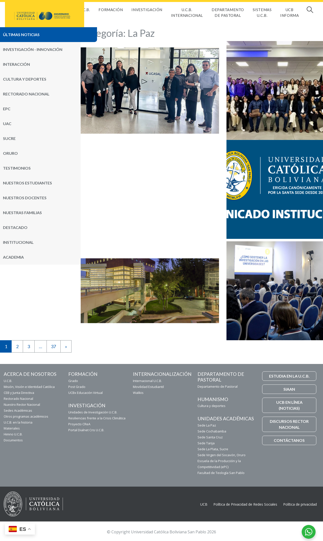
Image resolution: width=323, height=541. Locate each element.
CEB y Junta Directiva (19, 392)
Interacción (16, 64)
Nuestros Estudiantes (27, 182)
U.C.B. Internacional (187, 12)
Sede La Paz (207, 425)
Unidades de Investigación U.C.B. (92, 412)
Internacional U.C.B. (147, 381)
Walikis (138, 392)
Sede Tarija (206, 443)
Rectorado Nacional (26, 93)
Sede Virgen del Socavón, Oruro (222, 455)
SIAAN (289, 389)
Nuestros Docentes (25, 197)
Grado (73, 381)
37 (53, 346)
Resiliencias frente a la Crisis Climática (96, 418)
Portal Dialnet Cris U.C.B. (86, 430)
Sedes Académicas (18, 410)
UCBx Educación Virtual (85, 392)
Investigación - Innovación (32, 49)
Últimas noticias (21, 34)
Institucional (18, 242)
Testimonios (17, 168)
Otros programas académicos (26, 416)
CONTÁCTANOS (289, 440)
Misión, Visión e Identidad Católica (29, 386)
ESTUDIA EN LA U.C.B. (289, 376)
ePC (6, 108)
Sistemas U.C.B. (262, 12)
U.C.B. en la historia (18, 422)
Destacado (15, 227)
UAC (7, 123)
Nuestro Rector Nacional (22, 404)
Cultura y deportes (211, 406)
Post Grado (76, 386)
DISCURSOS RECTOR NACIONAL (289, 424)
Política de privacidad (300, 504)
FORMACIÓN (111, 9)
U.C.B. (84, 9)
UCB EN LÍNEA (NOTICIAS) (289, 405)
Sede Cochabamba (212, 431)
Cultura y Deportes (24, 79)
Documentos (13, 440)
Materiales (12, 428)
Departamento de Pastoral (228, 12)
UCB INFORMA (289, 12)
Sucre (9, 138)
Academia (13, 257)
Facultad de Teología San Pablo (221, 473)
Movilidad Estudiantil (148, 386)
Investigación (146, 9)
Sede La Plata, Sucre (213, 449)
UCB (203, 504)
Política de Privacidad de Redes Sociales (245, 504)
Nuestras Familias (22, 212)
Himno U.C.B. (13, 434)
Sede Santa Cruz (210, 437)
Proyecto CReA (79, 424)
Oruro (10, 153)
